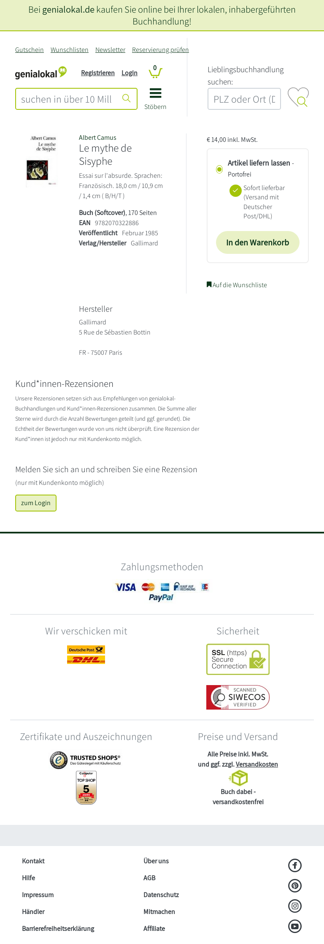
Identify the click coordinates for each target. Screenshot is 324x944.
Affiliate (154, 928)
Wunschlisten (70, 49)
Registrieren (98, 72)
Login (130, 72)
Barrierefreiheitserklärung (58, 928)
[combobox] (66, 99)
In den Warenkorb (257, 242)
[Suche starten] (126, 99)
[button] (155, 102)
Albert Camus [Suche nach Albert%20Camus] (97, 137)
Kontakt (33, 861)
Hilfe (28, 877)
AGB (149, 877)
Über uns (156, 861)
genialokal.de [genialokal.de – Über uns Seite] (68, 9)
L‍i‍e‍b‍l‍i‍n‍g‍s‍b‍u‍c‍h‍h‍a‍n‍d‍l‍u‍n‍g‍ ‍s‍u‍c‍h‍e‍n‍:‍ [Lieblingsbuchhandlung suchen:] (246, 75)
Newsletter (110, 49)
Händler (33, 911)
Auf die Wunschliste (237, 284)
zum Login (36, 502)
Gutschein (29, 49)
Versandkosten (257, 764)
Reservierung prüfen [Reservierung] (160, 49)
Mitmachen (159, 911)
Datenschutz (161, 894)
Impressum (38, 894)
